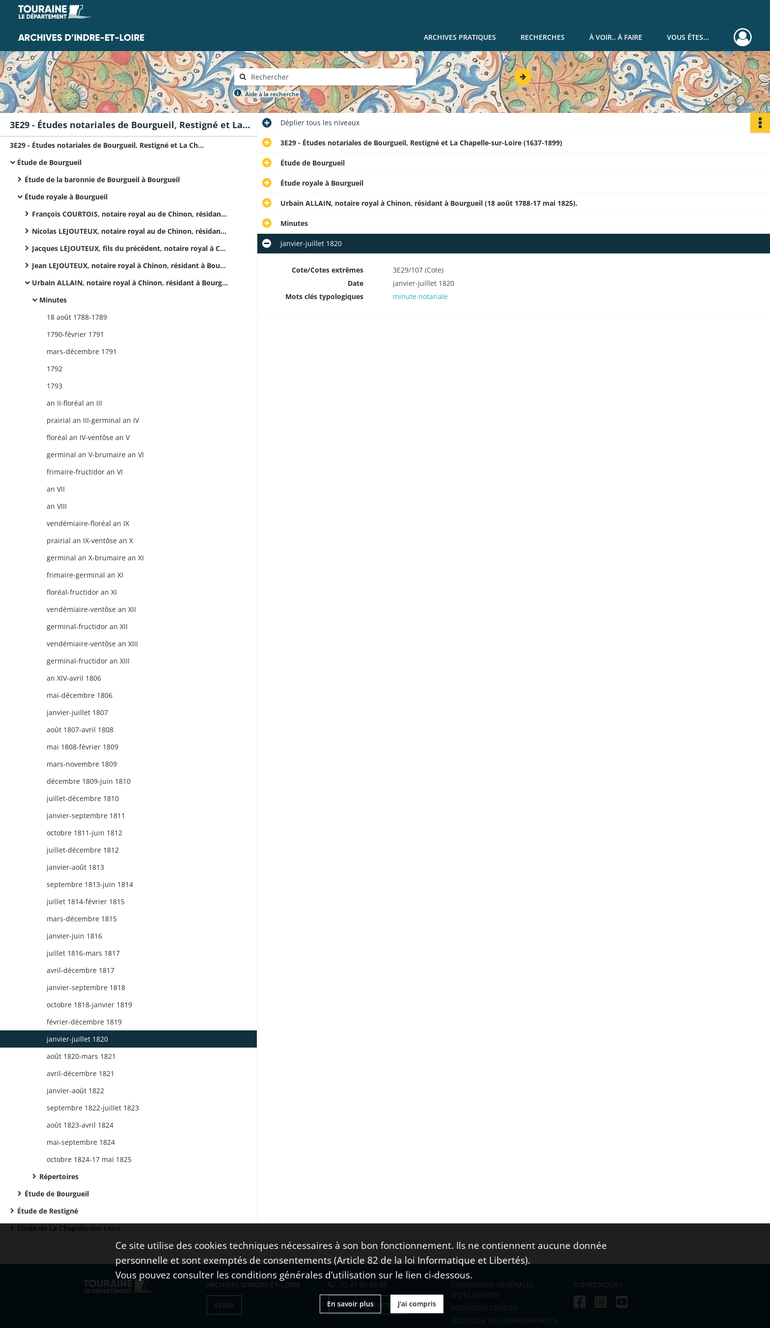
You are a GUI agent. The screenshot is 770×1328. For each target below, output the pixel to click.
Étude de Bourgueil (49, 162)
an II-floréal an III (74, 403)
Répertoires (59, 1176)
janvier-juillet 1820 (77, 1039)
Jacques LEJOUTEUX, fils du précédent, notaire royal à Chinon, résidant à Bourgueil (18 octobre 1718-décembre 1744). (130, 248)
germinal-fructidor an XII (87, 626)
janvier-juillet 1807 (77, 712)
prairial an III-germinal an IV (93, 420)
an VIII (57, 506)
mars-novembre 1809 (82, 764)
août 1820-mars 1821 (81, 1056)
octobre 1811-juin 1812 (84, 832)
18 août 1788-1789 (77, 317)
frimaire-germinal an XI (85, 575)
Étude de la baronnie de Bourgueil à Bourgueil (102, 179)
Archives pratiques (460, 37)
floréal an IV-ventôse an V (88, 437)
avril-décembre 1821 (80, 1073)
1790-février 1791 (75, 334)
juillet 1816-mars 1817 (83, 953)
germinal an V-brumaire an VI (95, 454)
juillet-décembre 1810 (83, 798)
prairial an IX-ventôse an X (90, 540)
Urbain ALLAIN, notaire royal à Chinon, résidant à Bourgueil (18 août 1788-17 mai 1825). (130, 282)
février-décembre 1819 (84, 1021)
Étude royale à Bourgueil (66, 196)
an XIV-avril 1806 (74, 678)
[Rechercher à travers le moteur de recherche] (330, 77)
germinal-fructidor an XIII (88, 660)
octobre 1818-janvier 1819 (89, 1004)
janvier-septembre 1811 (86, 815)
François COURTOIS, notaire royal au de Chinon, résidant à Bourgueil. (130, 214)
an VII (56, 489)
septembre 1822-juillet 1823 (93, 1107)
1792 (54, 368)
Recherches (543, 37)
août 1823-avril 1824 (80, 1125)
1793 (54, 385)
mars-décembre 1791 (82, 351)
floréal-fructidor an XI (82, 592)
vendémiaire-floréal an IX (88, 523)
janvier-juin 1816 (74, 936)
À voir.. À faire (615, 37)
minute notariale (420, 296)
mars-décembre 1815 (82, 918)
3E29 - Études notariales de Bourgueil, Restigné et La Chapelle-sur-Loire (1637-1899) (108, 145)
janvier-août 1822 (75, 1090)
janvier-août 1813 (75, 867)
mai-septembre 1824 (81, 1142)
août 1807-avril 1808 (80, 729)
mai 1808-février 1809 (82, 746)
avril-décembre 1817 (80, 970)
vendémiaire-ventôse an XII (91, 609)
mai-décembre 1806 (79, 695)
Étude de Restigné (47, 1211)
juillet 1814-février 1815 (86, 901)
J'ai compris (417, 1303)
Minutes (53, 299)
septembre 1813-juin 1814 (90, 884)
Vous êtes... (688, 37)
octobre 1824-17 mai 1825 (89, 1159)
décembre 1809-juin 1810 (89, 781)
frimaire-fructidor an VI (85, 471)
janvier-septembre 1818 (86, 987)
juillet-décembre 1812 (83, 850)
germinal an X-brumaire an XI (95, 557)
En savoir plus (350, 1303)
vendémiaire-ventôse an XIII (92, 643)
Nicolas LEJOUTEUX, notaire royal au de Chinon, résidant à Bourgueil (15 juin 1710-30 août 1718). (130, 231)
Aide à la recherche (272, 94)
